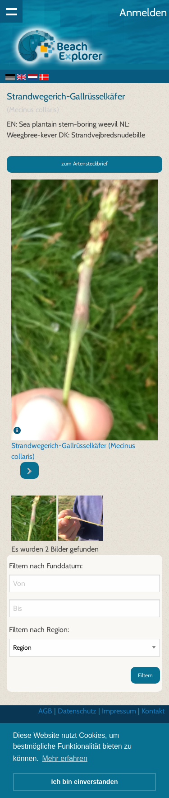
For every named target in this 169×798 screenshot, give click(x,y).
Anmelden (143, 12)
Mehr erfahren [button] (64, 758)
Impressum (119, 711)
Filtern (145, 675)
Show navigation (11, 11)
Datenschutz (77, 711)
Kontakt (153, 711)
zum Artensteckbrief (84, 163)
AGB (45, 711)
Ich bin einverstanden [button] (84, 781)
